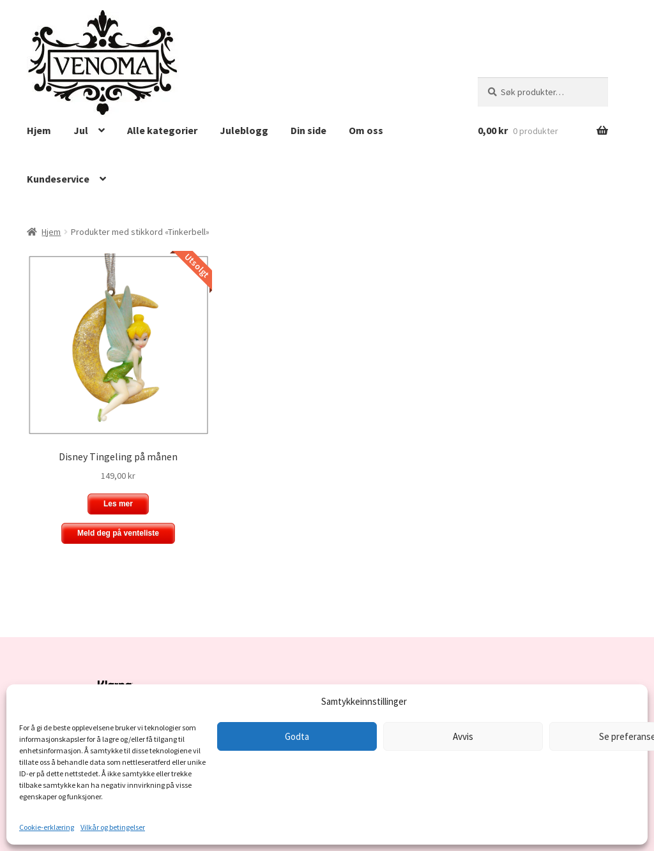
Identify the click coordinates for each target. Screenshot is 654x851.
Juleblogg (244, 130)
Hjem (39, 130)
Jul (80, 130)
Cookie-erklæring (46, 827)
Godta (297, 736)
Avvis (463, 736)
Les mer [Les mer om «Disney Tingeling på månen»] (118, 503)
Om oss (366, 130)
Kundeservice (58, 178)
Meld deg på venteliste (118, 533)
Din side (308, 130)
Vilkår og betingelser (112, 827)
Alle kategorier (162, 130)
